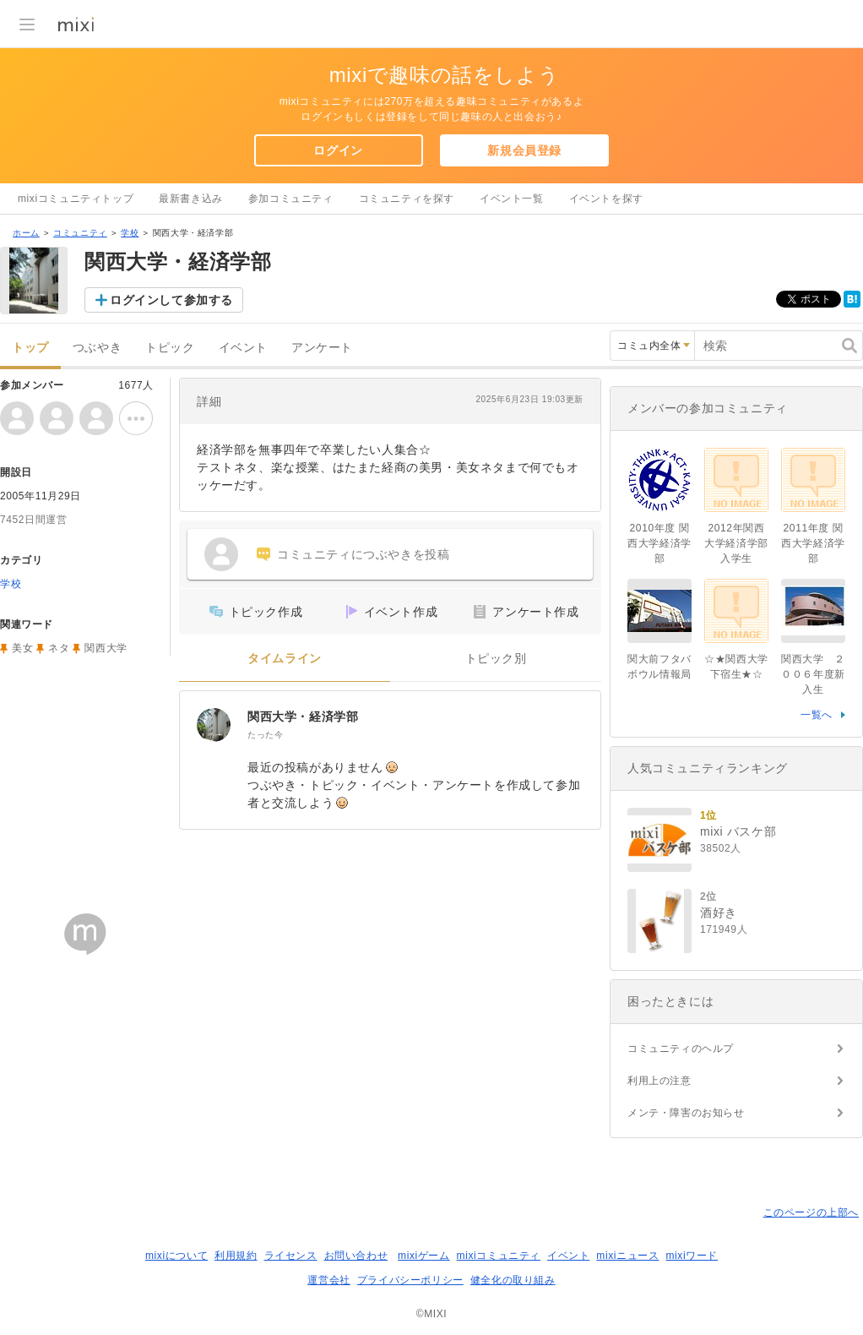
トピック (169, 347)
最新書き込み (191, 198)
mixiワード (691, 1255)
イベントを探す (606, 198)
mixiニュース (627, 1255)
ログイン (337, 150)
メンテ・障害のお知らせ (686, 1113)
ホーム (26, 232)
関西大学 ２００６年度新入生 (813, 674)
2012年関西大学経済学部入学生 (736, 543)
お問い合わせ (356, 1255)
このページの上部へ (811, 1212)
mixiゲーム (424, 1255)
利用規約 (235, 1255)
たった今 (265, 734)
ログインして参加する (171, 300)
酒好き (718, 912)
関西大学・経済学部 (302, 716)
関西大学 (105, 648)
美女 (22, 648)
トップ (30, 347)
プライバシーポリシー (410, 1280)
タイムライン (284, 658)
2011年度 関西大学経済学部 (813, 543)
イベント (243, 347)
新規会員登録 (524, 150)
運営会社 (328, 1280)
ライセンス (291, 1255)
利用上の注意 (659, 1081)
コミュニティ (80, 232)
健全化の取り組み (513, 1280)
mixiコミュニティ (498, 1255)
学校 (129, 232)
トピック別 (496, 658)
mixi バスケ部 (738, 831)
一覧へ (817, 715)
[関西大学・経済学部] (214, 725)
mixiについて (176, 1255)
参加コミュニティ (291, 198)
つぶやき (97, 347)
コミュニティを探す (406, 198)
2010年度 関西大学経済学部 (659, 543)
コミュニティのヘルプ (680, 1048)
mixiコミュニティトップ (75, 198)
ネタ (58, 648)
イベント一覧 (512, 198)
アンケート (322, 347)
